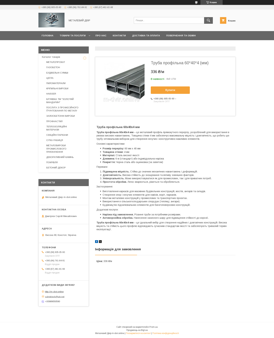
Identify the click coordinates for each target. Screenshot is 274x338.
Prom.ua (153, 327)
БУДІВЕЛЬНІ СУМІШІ (57, 72)
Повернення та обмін (181, 35)
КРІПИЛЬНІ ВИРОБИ (57, 88)
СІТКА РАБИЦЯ (54, 140)
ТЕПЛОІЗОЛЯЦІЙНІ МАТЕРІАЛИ (56, 128)
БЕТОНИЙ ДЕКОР (56, 167)
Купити (170, 90)
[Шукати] (208, 20)
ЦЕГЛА (49, 78)
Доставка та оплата (146, 35)
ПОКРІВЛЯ (52, 162)
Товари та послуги (73, 35)
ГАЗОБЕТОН (53, 67)
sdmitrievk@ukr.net (54, 296)
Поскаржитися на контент (138, 333)
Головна (47, 35)
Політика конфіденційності (165, 333)
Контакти (119, 35)
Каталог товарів (51, 57)
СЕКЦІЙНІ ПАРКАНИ (57, 135)
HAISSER (51, 93)
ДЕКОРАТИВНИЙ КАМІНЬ (60, 157)
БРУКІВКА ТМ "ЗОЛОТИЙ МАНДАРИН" (60, 101)
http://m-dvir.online (54, 291)
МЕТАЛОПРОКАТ (55, 62)
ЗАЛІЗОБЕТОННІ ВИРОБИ (60, 116)
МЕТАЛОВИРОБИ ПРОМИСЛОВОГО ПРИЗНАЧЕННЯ (56, 148)
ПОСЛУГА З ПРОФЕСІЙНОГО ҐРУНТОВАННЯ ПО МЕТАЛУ (62, 109)
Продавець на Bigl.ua (137, 330)
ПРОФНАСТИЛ (54, 121)
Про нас (100, 35)
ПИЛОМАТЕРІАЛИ (56, 83)
